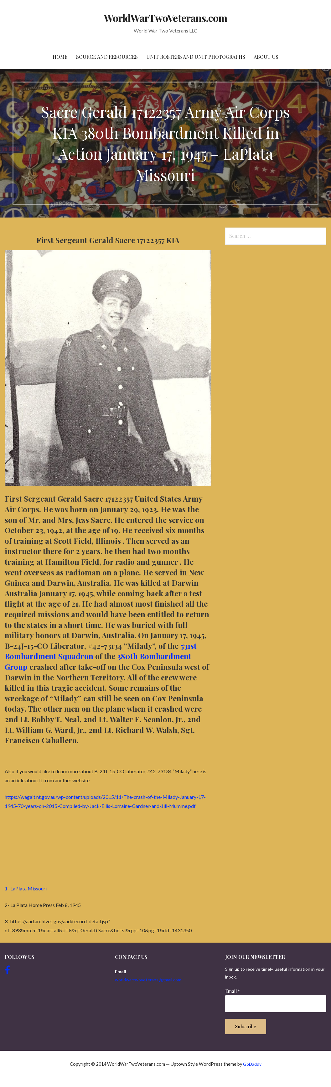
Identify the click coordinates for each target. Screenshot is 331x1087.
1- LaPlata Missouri (26, 888)
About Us (266, 56)
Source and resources (107, 56)
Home (60, 56)
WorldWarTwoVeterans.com (165, 17)
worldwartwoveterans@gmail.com (148, 979)
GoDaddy (252, 1064)
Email (232, 991)
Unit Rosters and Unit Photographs (195, 56)
